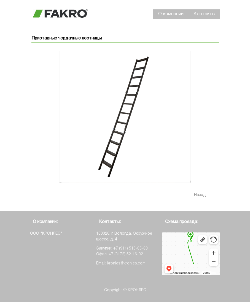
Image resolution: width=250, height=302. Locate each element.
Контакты (204, 14)
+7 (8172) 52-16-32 (126, 254)
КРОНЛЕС (137, 290)
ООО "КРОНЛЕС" (46, 233)
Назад (200, 195)
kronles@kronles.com (126, 263)
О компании (171, 14)
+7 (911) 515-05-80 (130, 248)
